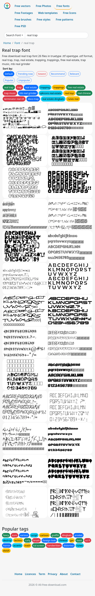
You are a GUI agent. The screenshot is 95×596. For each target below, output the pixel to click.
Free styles (43, 19)
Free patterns (64, 19)
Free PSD (20, 26)
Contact (75, 574)
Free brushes (23, 19)
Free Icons (69, 13)
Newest (42, 73)
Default (9, 73)
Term (42, 574)
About (64, 574)
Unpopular (24, 80)
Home (7, 43)
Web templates (48, 13)
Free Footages (24, 13)
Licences (30, 574)
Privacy (52, 574)
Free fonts (63, 6)
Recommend (58, 73)
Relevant (74, 73)
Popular (9, 80)
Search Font (13, 35)
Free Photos (43, 6)
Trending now (25, 73)
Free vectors (22, 6)
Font (17, 43)
